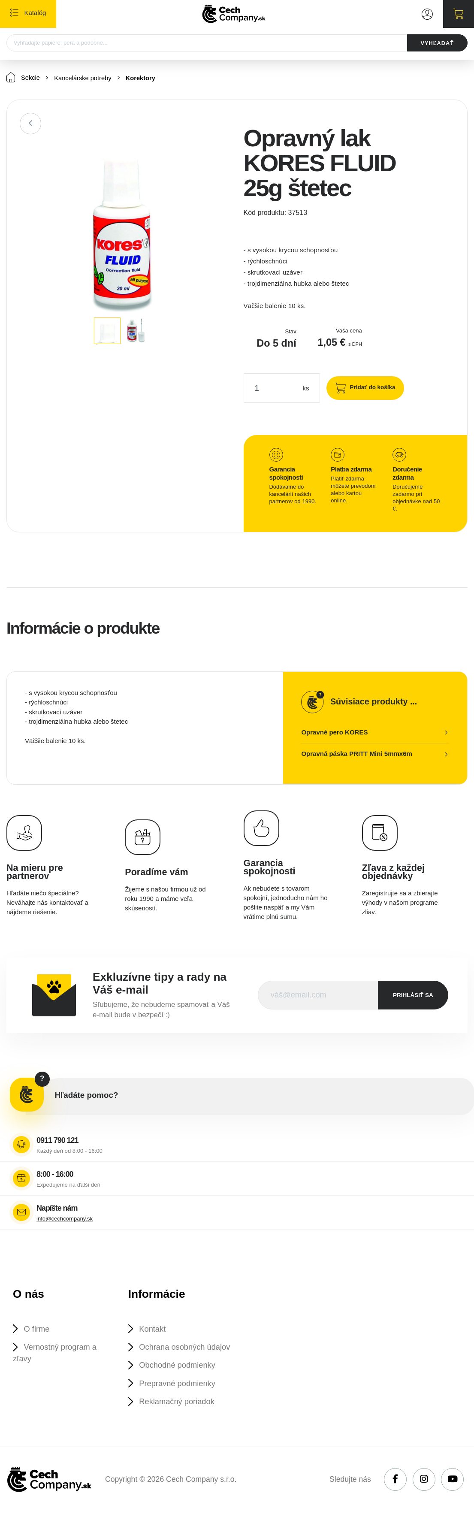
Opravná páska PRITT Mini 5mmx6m (356, 754)
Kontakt (153, 1329)
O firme (37, 1329)
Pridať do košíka (371, 387)
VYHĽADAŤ (436, 43)
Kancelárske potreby (84, 78)
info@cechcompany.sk (64, 1219)
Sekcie (23, 78)
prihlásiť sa (413, 995)
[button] (216, 153)
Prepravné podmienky (178, 1396)
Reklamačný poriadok (178, 1415)
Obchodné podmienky (178, 1378)
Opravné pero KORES (334, 732)
